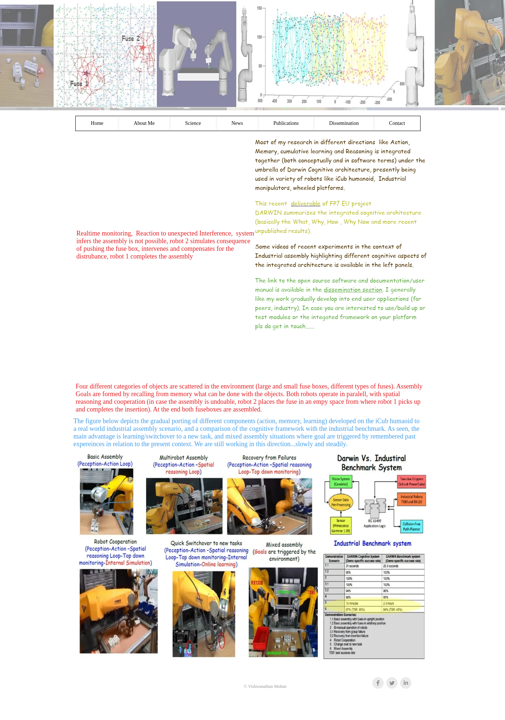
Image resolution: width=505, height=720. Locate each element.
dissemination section (353, 290)
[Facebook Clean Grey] (378, 683)
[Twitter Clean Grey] (392, 683)
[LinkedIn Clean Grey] (405, 683)
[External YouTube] (163, 181)
